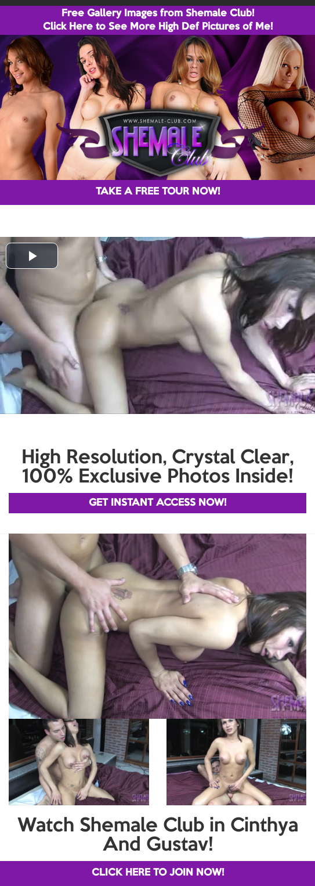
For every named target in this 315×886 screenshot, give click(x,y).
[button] (32, 256)
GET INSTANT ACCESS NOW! (157, 503)
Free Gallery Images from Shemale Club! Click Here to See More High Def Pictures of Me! (158, 20)
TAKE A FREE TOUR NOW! (158, 192)
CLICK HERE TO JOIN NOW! (158, 873)
